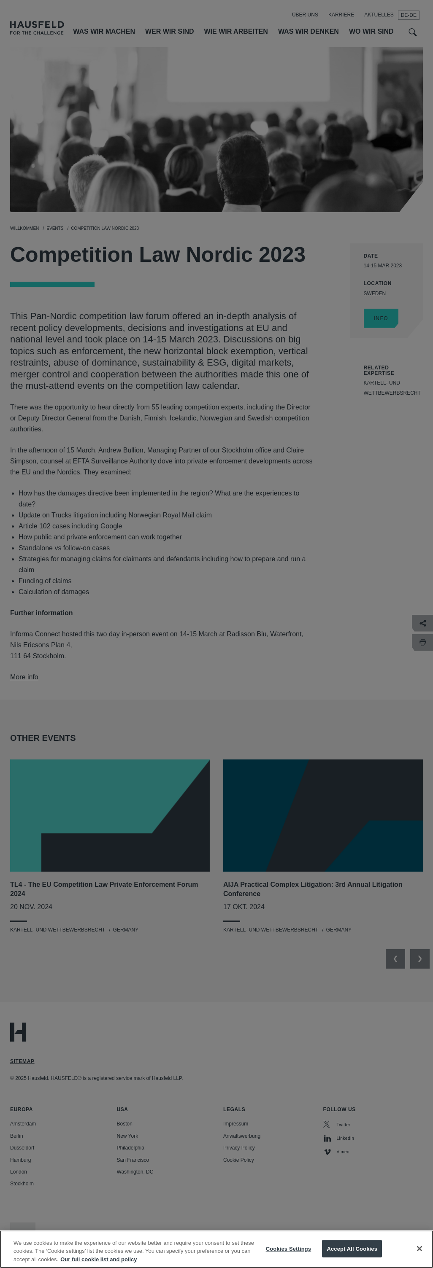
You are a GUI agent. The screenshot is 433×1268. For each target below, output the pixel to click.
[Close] (419, 1258)
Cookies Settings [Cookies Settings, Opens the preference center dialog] (288, 1258)
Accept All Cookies (352, 1258)
